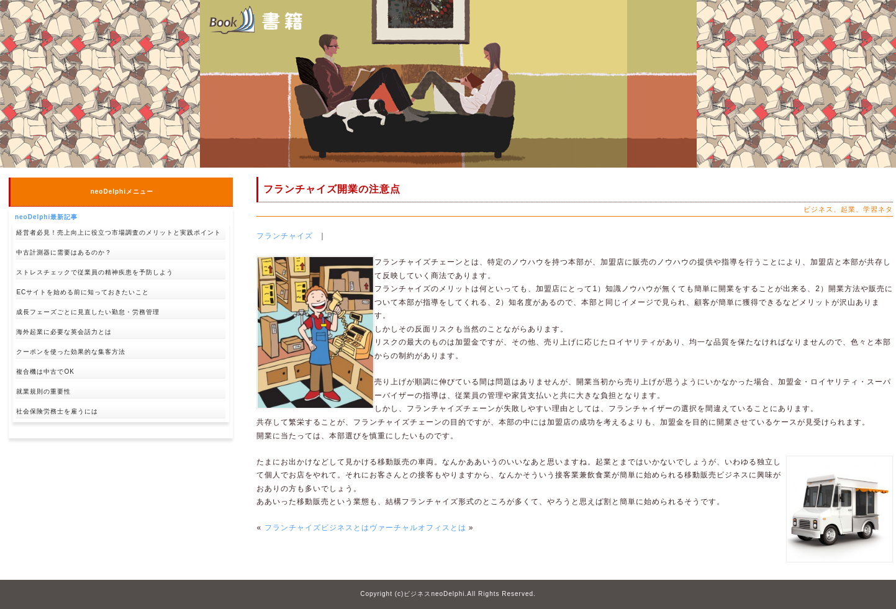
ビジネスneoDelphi (434, 593)
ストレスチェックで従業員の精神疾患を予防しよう (94, 272)
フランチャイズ (284, 236)
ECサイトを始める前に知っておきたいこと (82, 292)
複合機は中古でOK (45, 371)
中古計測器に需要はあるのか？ (64, 252)
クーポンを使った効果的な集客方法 (70, 351)
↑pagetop (215, 457)
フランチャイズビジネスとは (317, 527)
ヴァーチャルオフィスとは (417, 527)
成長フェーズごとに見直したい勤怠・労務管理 (88, 312)
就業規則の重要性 (43, 391)
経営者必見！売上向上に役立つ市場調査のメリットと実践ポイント (118, 232)
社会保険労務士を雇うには (57, 411)
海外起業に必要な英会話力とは (64, 331)
